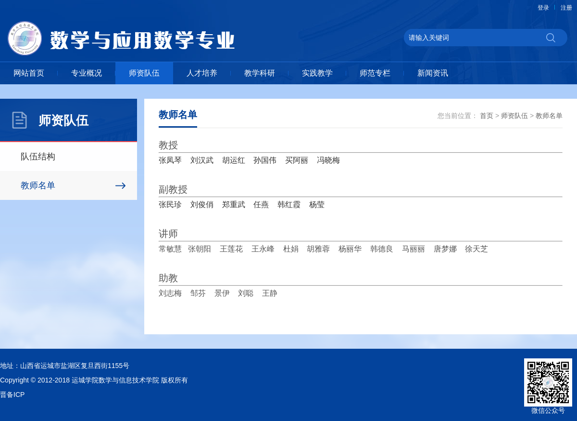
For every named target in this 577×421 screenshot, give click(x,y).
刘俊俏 (201, 204)
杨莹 (317, 204)
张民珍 (170, 204)
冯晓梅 (328, 160)
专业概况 (86, 73)
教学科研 (259, 73)
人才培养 (202, 73)
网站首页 (28, 73)
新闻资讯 (432, 73)
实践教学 (317, 73)
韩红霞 (289, 204)
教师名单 (38, 185)
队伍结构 (38, 156)
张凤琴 (170, 160)
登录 (543, 7)
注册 (566, 7)
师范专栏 (375, 73)
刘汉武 (201, 160)
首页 (486, 115)
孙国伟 (264, 160)
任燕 (261, 204)
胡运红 (233, 160)
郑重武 (233, 204)
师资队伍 (144, 73)
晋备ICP (12, 394)
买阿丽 (296, 160)
